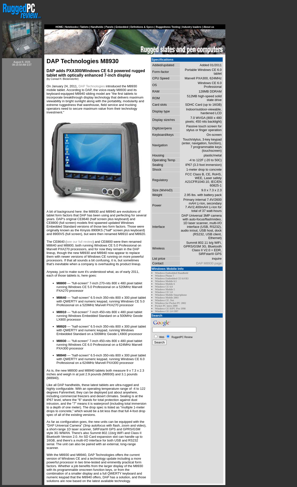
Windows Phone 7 (164, 275)
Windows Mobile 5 (165, 289)
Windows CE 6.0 (164, 286)
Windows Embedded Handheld (171, 273)
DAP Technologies (92, 86)
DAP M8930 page (209, 263)
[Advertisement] (22, 144)
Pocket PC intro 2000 (166, 305)
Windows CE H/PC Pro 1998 (170, 308)
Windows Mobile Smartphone (171, 294)
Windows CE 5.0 (164, 292)
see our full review (80, 242)
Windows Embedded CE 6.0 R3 (172, 278)
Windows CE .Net (164, 300)
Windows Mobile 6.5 (166, 281)
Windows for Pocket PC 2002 (170, 303)
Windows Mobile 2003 (167, 297)
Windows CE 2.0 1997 (166, 311)
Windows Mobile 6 (165, 284)
